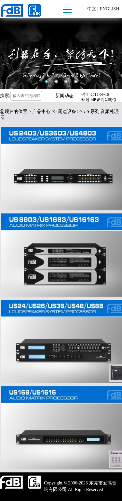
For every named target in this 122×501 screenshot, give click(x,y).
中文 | (92, 8)
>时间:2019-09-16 (94, 94)
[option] (61, 53)
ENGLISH (109, 8)
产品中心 (41, 111)
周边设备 (67, 111)
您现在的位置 (13, 111)
